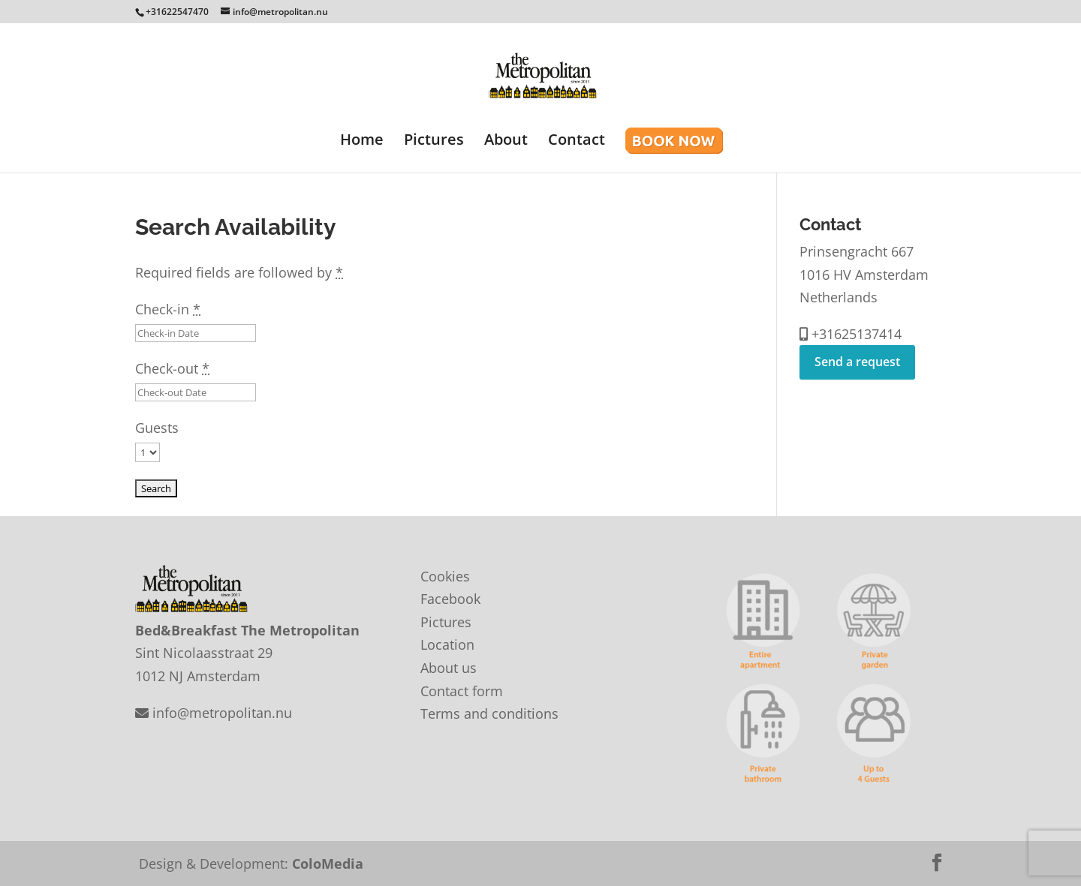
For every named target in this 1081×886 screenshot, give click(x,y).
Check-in (167, 309)
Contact (576, 141)
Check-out (172, 368)
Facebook (450, 599)
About (506, 141)
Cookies (445, 576)
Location (447, 644)
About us (448, 668)
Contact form (461, 691)
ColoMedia (327, 863)
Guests (157, 428)
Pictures (434, 141)
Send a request (857, 361)
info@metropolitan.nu (213, 713)
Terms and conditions (489, 713)
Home (362, 141)
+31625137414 (850, 334)
